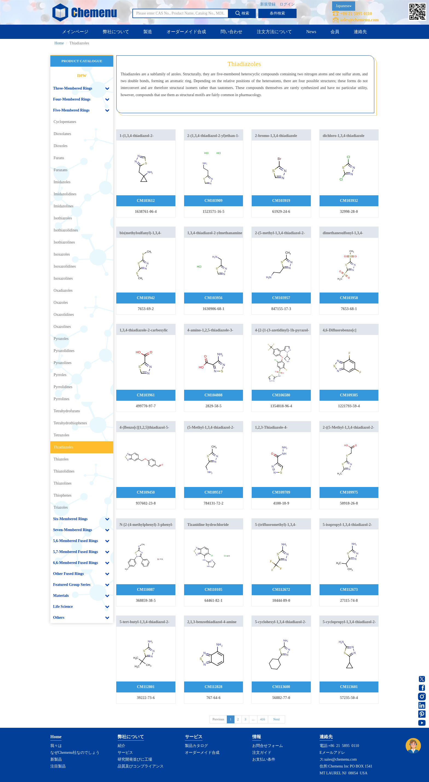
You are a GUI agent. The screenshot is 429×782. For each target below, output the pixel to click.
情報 (256, 736)
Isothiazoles (63, 218)
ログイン (287, 4)
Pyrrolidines (63, 387)
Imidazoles (62, 182)
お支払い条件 (263, 759)
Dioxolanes (62, 134)
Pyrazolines (62, 363)
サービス (125, 753)
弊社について (116, 31)
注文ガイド (261, 753)
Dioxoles (61, 146)
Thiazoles (61, 459)
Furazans (61, 170)
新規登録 (268, 4)
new (81, 75)
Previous (218, 719)
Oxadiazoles (63, 290)
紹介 (121, 746)
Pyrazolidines (64, 351)
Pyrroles (60, 375)
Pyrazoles (61, 339)
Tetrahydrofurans (67, 411)
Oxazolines (62, 327)
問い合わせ (231, 31)
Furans (59, 158)
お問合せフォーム (267, 746)
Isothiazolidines (66, 230)
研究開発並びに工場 (135, 759)
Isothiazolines (64, 242)
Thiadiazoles (63, 447)
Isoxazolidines (65, 266)
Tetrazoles (61, 435)
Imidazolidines (65, 194)
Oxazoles (61, 302)
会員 (335, 31)
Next (276, 719)
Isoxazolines (63, 278)
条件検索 (277, 13)
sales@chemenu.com (359, 20)
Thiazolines (62, 483)
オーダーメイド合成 (186, 31)
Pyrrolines (61, 399)
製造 (147, 31)
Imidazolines (63, 206)
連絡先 (360, 31)
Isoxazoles (62, 254)
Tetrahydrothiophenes (70, 423)
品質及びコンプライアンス (141, 766)
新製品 (56, 759)
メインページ (75, 31)
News (311, 31)
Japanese (344, 6)
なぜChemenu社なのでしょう (75, 753)
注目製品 (58, 766)
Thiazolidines (64, 471)
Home (59, 43)
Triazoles (61, 507)
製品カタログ (196, 746)
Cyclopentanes (65, 122)
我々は (56, 746)
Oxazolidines (64, 315)
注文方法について (274, 31)
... (253, 719)
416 (262, 719)
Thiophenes (62, 495)
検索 (242, 13)
